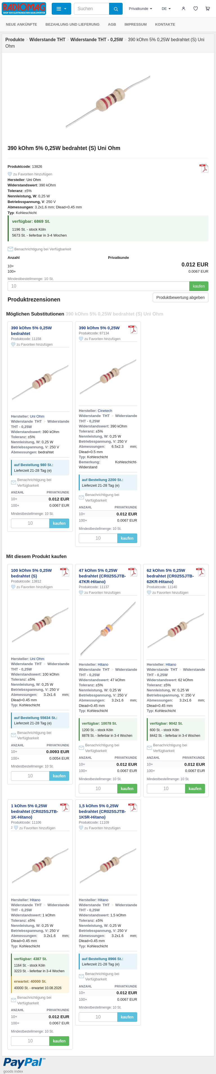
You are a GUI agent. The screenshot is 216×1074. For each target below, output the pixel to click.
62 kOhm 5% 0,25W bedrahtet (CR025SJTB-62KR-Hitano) (170, 576)
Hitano (103, 664)
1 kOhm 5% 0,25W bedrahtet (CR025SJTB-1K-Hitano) (34, 811)
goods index (13, 1071)
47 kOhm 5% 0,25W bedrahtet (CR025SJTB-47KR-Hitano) (102, 576)
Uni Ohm (33, 180)
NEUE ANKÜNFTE (21, 24)
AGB (112, 24)
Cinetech (105, 411)
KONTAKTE (165, 24)
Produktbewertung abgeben (180, 297)
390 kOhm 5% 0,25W (99, 327)
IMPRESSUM (136, 24)
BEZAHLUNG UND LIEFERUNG (73, 24)
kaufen (199, 286)
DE (166, 8)
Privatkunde (140, 8)
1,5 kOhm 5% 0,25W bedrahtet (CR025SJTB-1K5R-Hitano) (102, 811)
